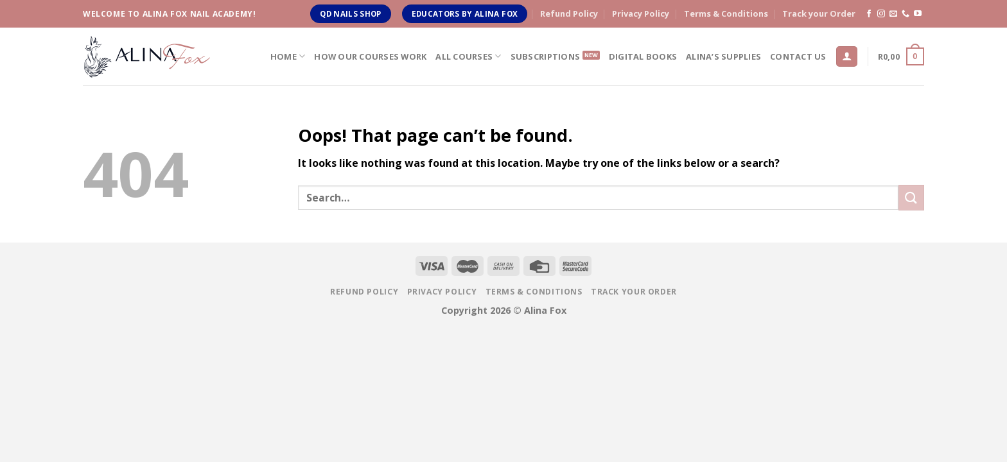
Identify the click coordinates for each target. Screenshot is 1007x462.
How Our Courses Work (370, 56)
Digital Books (643, 56)
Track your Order (818, 13)
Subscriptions (545, 56)
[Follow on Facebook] (869, 14)
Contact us (798, 56)
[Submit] (911, 197)
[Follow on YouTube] (918, 14)
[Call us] (905, 14)
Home (287, 56)
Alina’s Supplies (723, 56)
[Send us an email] (893, 14)
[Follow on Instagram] (881, 14)
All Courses (468, 56)
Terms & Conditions (726, 13)
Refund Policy (569, 13)
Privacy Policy (640, 13)
